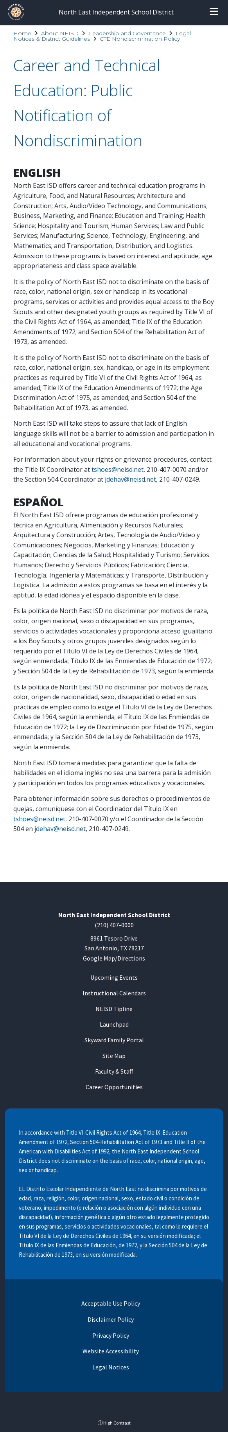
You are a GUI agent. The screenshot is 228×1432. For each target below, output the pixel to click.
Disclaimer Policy (110, 1319)
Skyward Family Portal (114, 1040)
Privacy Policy (110, 1335)
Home (22, 33)
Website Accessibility (110, 1351)
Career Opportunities (114, 1087)
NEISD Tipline (114, 1009)
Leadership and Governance (127, 33)
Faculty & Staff (114, 1071)
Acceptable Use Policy (110, 1303)
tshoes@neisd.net (118, 469)
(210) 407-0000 (114, 925)
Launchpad (114, 1024)
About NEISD (60, 33)
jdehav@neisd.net (130, 479)
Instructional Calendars (114, 993)
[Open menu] (214, 13)
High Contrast (117, 1423)
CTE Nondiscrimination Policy (140, 38)
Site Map (114, 1056)
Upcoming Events (114, 977)
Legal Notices (110, 1367)
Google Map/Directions (114, 958)
